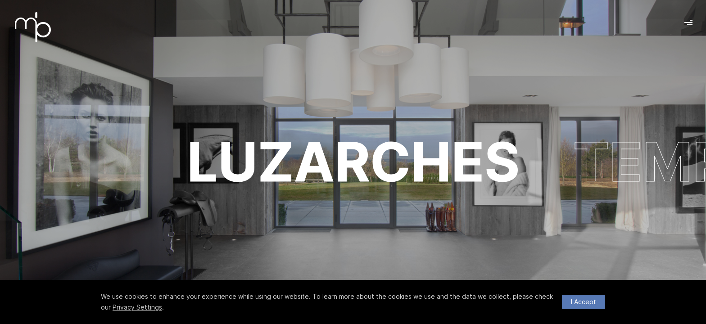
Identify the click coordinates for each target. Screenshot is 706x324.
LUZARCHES (353, 161)
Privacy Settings (137, 307)
